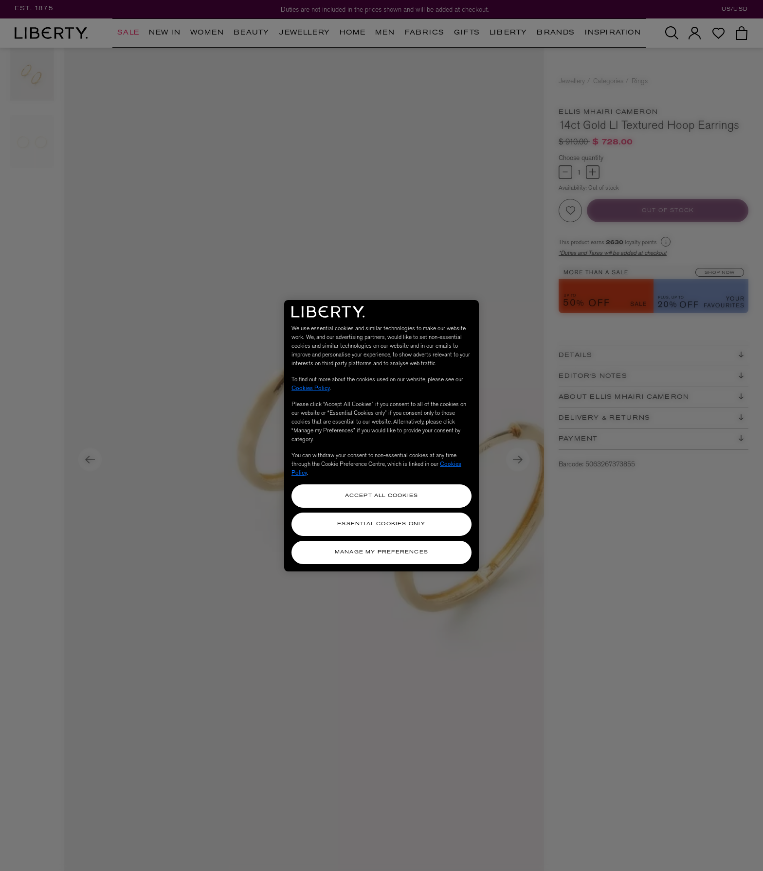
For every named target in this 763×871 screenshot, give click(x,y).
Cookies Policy (310, 388)
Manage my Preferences (381, 552)
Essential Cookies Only (381, 524)
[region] (381, 435)
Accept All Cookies (381, 496)
